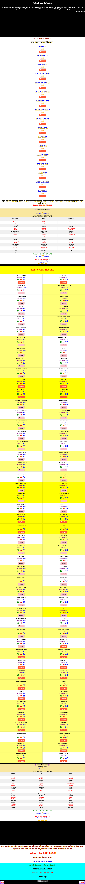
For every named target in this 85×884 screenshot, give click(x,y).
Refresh (42, 51)
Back (2, 882)
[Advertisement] (42, 24)
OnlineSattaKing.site (44, 258)
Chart (23, 277)
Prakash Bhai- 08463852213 (42, 213)
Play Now (21, 282)
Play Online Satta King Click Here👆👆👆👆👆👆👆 (42, 262)
